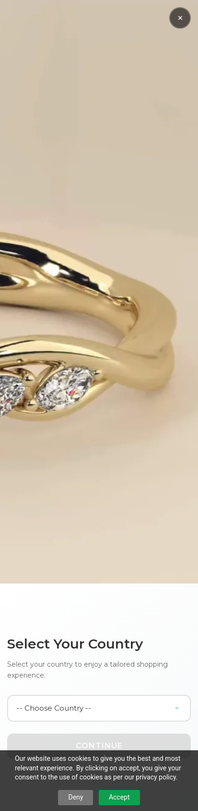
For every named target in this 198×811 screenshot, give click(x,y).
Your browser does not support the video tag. (99, 292)
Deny (75, 797)
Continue (99, 745)
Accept (119, 797)
